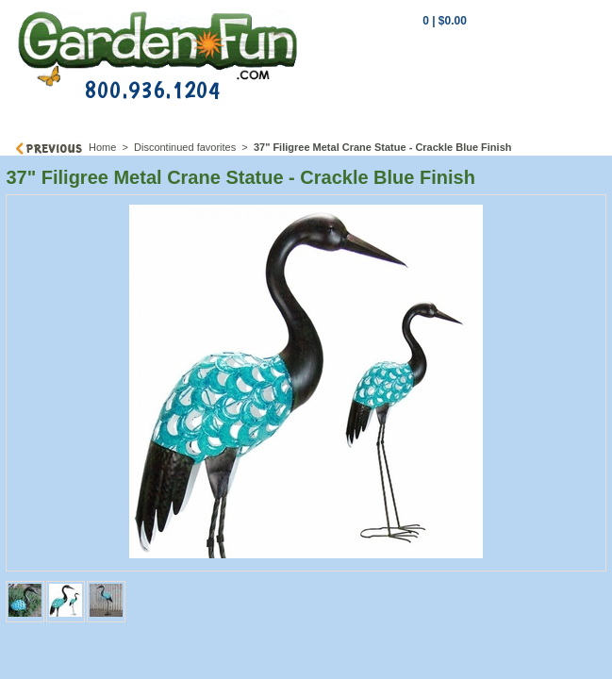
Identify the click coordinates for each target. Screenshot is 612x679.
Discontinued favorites (185, 147)
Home (102, 147)
